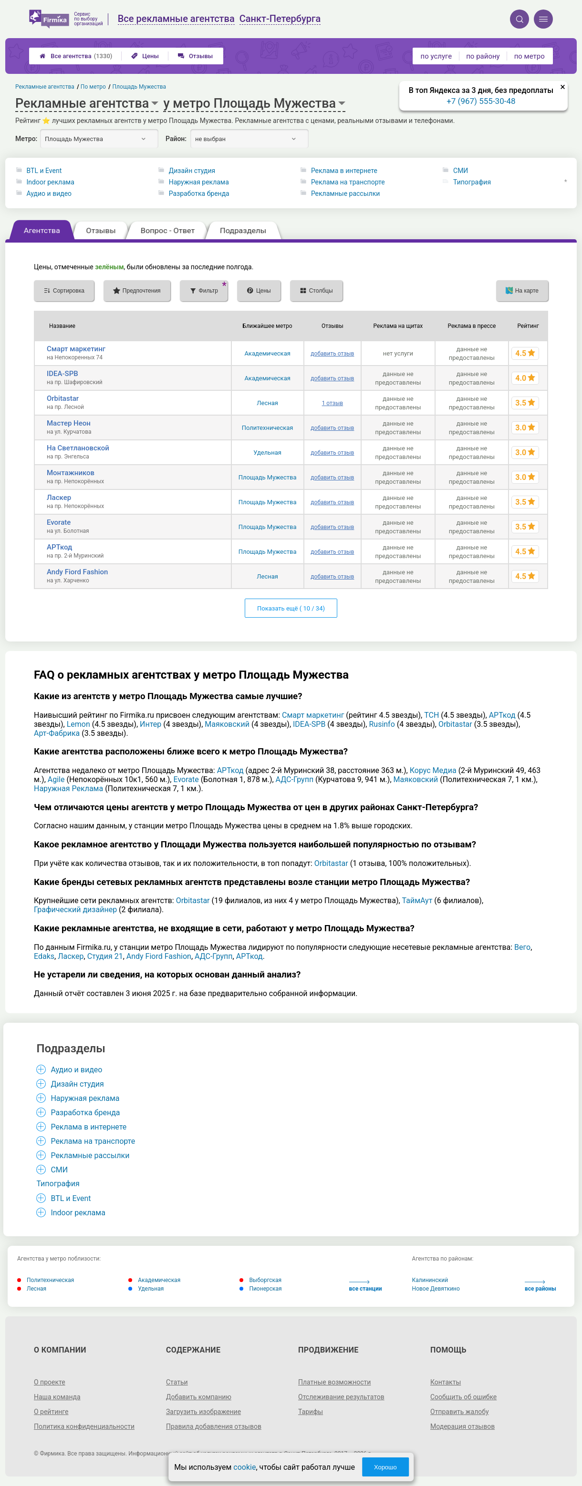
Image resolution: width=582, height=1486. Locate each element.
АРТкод (59, 547)
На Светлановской (78, 448)
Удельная (267, 452)
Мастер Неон (69, 423)
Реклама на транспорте (348, 182)
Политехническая (267, 427)
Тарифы (310, 1411)
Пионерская (260, 1288)
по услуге (436, 56)
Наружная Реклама (68, 788)
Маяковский (227, 724)
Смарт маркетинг (76, 349)
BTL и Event (44, 170)
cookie (244, 1467)
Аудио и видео (49, 193)
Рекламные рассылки (345, 193)
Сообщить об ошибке (463, 1397)
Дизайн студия (192, 170)
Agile (56, 779)
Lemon (78, 724)
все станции (365, 1286)
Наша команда (57, 1397)
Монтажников (70, 472)
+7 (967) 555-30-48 (481, 101)
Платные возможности (334, 1382)
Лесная (267, 403)
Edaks (44, 956)
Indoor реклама (50, 182)
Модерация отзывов (462, 1426)
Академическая (267, 353)
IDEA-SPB (62, 373)
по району (482, 56)
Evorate (59, 522)
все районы (540, 1286)
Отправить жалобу (459, 1411)
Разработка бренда (199, 193)
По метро (93, 86)
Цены (145, 56)
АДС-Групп (295, 779)
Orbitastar (63, 398)
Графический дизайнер (75, 909)
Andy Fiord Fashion (77, 572)
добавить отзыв (332, 353)
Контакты (445, 1382)
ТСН (431, 715)
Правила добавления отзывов (213, 1426)
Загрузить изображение (203, 1411)
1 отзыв (332, 403)
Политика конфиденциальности (84, 1426)
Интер (150, 724)
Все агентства (76, 56)
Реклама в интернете (344, 170)
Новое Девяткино (436, 1288)
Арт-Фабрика (57, 733)
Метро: (26, 138)
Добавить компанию (198, 1397)
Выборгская (260, 1280)
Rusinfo (382, 724)
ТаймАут (417, 900)
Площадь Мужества (268, 477)
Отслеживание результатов (341, 1397)
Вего (522, 947)
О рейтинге (51, 1411)
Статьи (177, 1382)
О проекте (49, 1382)
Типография (472, 182)
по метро (529, 56)
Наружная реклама (199, 182)
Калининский (430, 1280)
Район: (176, 138)
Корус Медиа (433, 770)
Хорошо (385, 1467)
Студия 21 (105, 956)
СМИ (460, 170)
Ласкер (59, 497)
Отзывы (195, 56)
